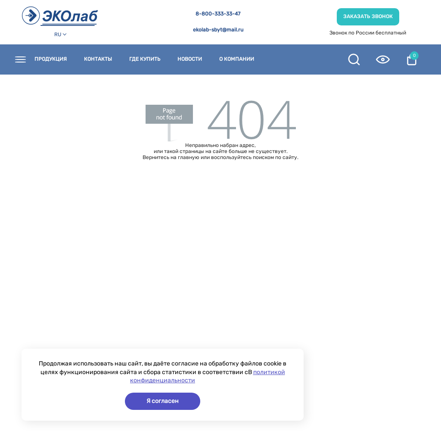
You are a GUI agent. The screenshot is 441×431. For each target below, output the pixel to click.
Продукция (50, 59)
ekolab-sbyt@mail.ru (218, 30)
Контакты (98, 59)
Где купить (144, 59)
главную (188, 157)
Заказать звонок (368, 16)
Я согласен (162, 401)
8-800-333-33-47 (218, 14)
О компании (236, 59)
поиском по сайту (275, 157)
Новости (189, 59)
